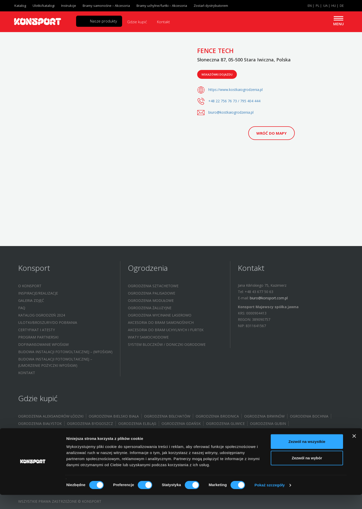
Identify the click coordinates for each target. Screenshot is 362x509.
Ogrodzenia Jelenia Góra (42, 438)
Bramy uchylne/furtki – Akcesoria (162, 5)
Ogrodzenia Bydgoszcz (90, 423)
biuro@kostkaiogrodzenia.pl (231, 112)
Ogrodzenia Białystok (40, 423)
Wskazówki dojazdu (217, 74)
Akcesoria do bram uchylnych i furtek (165, 329)
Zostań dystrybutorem (211, 5)
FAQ (21, 307)
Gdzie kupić (137, 21)
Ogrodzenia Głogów (160, 430)
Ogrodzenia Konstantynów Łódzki (187, 438)
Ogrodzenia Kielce (90, 438)
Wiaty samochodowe (148, 337)
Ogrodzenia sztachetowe (153, 285)
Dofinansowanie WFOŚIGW (43, 344)
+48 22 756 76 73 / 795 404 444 (234, 101)
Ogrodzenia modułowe (151, 300)
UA (325, 5)
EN (310, 5)
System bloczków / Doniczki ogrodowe (167, 344)
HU (333, 5)
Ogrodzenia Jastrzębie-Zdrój (260, 430)
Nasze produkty (103, 20)
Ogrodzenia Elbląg (137, 423)
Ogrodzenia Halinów (206, 430)
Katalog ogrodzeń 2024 (41, 315)
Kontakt (163, 21)
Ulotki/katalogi (44, 5)
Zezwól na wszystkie (306, 455)
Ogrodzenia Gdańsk (181, 423)
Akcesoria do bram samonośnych (161, 322)
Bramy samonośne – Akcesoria (106, 5)
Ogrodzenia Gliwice (225, 423)
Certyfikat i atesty (36, 329)
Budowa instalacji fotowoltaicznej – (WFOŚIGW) (65, 351)
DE (342, 5)
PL (317, 5)
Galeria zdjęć (31, 300)
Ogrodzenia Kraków (247, 438)
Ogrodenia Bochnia (309, 416)
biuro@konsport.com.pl (269, 298)
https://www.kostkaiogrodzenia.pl (235, 89)
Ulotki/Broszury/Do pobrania (47, 322)
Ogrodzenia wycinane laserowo (159, 315)
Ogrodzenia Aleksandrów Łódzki (50, 416)
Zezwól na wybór (307, 472)
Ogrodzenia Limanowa (294, 438)
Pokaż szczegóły (270, 499)
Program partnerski (38, 337)
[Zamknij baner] (354, 450)
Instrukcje (68, 5)
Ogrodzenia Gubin (268, 423)
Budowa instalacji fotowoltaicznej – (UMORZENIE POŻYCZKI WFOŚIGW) (55, 362)
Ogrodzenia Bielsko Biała (114, 416)
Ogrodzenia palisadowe (151, 293)
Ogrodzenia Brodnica (217, 416)
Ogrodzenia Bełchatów (167, 416)
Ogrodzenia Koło (131, 438)
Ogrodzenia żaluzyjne (149, 307)
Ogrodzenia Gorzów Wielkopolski (51, 430)
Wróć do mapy (271, 133)
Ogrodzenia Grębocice (113, 430)
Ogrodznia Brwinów (264, 416)
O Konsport (29, 285)
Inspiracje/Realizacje (38, 293)
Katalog (20, 5)
